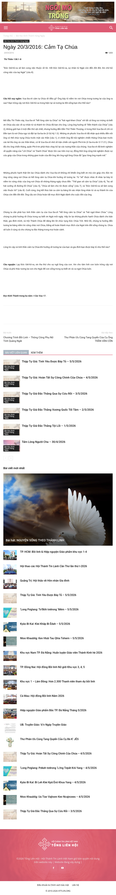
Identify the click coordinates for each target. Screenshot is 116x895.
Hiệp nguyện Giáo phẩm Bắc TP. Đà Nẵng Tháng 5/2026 (53, 710)
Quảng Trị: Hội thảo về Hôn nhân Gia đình (44, 580)
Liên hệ (75, 885)
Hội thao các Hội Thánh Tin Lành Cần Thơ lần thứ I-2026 (53, 566)
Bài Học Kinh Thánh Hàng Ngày (30, 35)
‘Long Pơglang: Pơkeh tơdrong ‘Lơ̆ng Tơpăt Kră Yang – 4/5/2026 (58, 768)
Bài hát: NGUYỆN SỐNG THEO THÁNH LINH (35, 540)
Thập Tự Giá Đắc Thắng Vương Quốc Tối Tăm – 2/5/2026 (58, 409)
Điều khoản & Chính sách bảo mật (53, 885)
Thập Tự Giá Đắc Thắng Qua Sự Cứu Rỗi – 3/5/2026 (54, 393)
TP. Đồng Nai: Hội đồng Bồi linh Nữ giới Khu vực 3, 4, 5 (52, 667)
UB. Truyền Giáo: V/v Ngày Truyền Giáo (43, 724)
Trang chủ (8, 35)
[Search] (111, 27)
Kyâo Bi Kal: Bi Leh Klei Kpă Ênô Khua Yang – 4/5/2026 (53, 782)
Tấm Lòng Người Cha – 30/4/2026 (43, 441)
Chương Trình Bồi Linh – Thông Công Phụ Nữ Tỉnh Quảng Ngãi (28, 339)
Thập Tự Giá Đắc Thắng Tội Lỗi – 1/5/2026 (49, 425)
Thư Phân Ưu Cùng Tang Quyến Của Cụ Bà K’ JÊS (49, 739)
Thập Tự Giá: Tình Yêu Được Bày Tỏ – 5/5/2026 (52, 361)
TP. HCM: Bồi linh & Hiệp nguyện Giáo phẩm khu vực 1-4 (53, 551)
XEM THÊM (37, 352)
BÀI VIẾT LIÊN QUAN (16, 352)
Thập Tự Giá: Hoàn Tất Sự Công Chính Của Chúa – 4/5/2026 (60, 377)
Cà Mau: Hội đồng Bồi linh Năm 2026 (42, 695)
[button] (5, 27)
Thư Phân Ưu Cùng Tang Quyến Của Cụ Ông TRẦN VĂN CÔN (88, 339)
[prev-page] (5, 458)
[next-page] (11, 458)
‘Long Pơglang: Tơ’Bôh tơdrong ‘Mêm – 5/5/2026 (49, 609)
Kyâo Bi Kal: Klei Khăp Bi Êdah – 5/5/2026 (45, 623)
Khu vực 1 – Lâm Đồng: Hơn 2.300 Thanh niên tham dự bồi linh (57, 681)
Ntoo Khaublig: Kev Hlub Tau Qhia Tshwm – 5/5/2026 (52, 638)
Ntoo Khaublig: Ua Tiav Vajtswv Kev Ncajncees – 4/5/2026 (55, 796)
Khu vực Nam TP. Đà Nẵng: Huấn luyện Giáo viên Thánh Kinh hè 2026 (61, 652)
